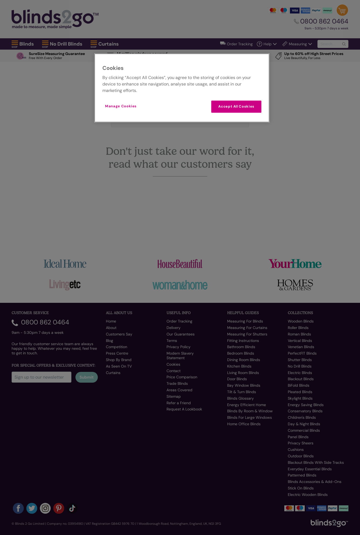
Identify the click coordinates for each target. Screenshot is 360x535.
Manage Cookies (121, 106)
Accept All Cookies (236, 106)
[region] (181, 87)
